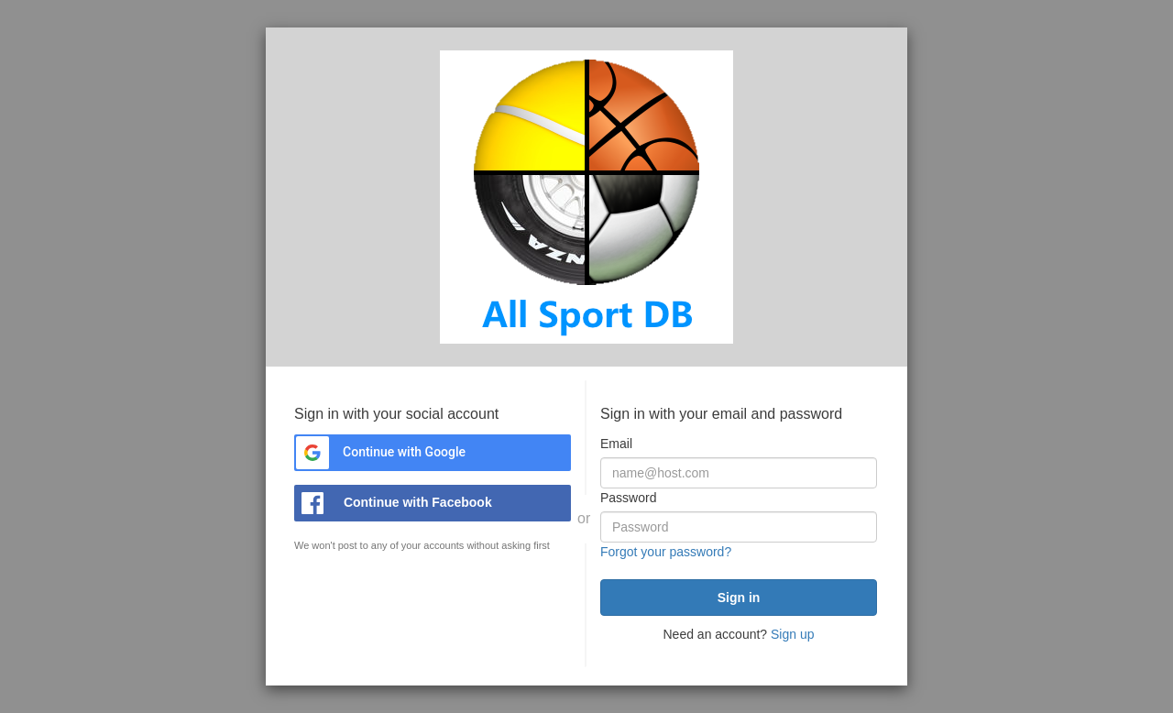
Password (628, 497)
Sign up (792, 634)
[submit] (738, 597)
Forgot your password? (665, 551)
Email (616, 443)
